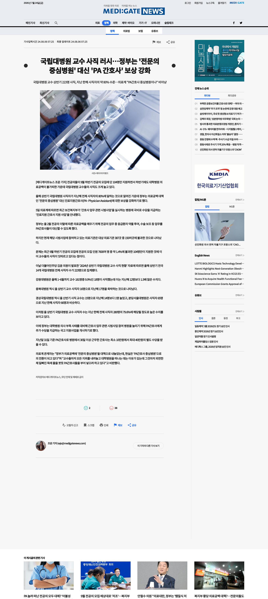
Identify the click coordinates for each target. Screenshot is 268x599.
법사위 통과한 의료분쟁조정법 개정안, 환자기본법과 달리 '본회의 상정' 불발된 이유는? (222, 124)
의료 (97, 23)
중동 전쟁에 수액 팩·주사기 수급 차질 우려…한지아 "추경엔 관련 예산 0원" (222, 139)
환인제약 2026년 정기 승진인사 (209, 331)
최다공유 (232, 95)
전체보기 (238, 199)
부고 (238, 318)
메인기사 (30, 23)
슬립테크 (168, 23)
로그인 (188, 3)
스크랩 (91, 425)
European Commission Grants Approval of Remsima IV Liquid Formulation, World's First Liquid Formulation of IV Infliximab (219, 284)
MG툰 (231, 206)
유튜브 (154, 31)
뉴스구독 (210, 3)
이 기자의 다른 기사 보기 (148, 445)
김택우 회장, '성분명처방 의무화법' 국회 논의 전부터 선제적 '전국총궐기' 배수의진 (222, 119)
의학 (115, 23)
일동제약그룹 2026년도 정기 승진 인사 (212, 326)
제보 (158, 42)
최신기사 (44, 23)
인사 (201, 318)
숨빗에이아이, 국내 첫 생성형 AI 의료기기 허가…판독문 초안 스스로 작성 (222, 113)
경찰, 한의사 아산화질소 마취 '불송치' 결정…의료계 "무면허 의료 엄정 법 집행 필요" (222, 134)
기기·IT (143, 23)
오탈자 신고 (72, 425)
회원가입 (198, 3)
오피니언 (155, 23)
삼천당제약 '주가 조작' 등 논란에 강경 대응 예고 (221, 108)
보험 (140, 31)
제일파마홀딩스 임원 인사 (206, 341)
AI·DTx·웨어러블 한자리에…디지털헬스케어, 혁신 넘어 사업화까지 (222, 129)
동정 (226, 318)
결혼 (213, 318)
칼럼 (207, 206)
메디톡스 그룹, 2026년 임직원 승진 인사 (212, 346)
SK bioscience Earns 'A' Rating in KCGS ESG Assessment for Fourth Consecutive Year (219, 273)
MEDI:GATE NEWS (134, 9)
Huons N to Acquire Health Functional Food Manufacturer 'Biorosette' (219, 278)
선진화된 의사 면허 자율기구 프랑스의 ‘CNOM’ (221, 149)
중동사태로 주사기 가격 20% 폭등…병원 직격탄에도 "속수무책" (222, 144)
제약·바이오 (128, 23)
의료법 (126, 31)
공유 (172, 42)
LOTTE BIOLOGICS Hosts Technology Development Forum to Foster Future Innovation (219, 263)
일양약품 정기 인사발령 (205, 336)
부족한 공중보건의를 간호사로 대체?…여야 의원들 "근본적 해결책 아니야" (222, 103)
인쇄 (106, 425)
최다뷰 (207, 95)
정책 (106, 23)
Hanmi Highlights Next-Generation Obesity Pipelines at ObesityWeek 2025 (219, 268)
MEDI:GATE (237, 3)
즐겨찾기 (222, 3)
